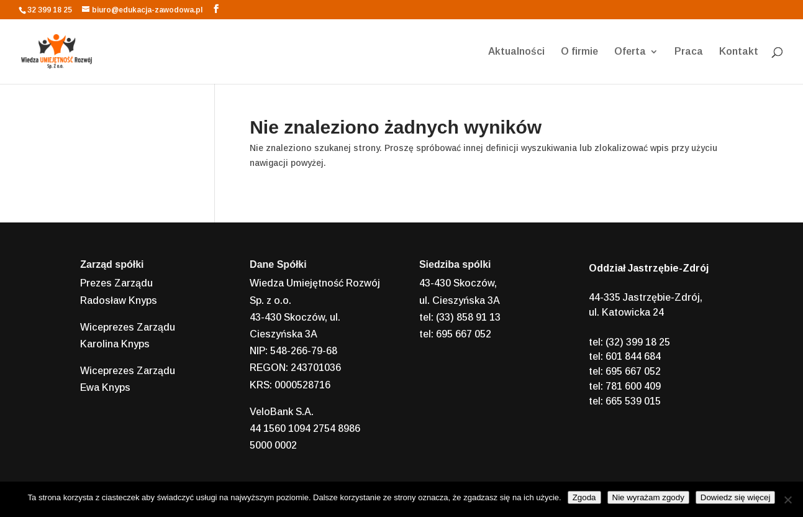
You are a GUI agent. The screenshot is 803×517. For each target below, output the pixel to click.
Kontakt (738, 52)
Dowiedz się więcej (736, 497)
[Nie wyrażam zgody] (787, 499)
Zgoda (584, 497)
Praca (688, 52)
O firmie (579, 52)
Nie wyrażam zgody (648, 497)
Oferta (630, 52)
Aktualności (516, 52)
